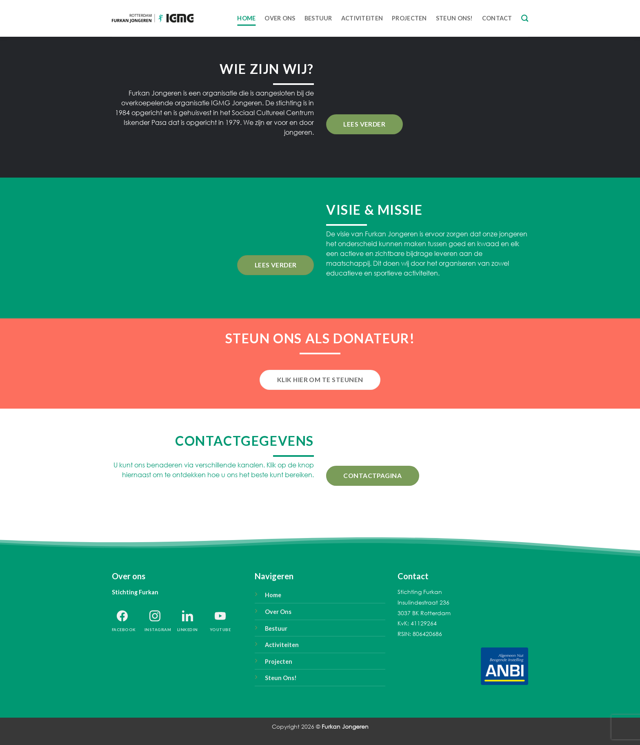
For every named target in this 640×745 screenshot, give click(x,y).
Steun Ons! (281, 677)
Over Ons (279, 18)
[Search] (524, 18)
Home (246, 18)
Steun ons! (454, 18)
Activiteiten (362, 18)
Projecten (409, 18)
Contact (497, 18)
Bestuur (318, 18)
